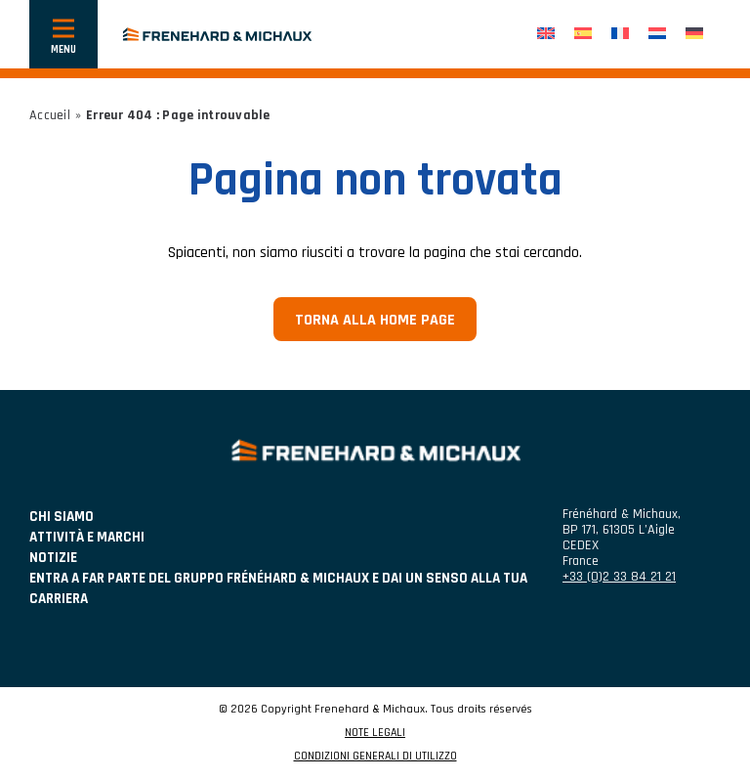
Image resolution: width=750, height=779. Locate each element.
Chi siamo (61, 516)
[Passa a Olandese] (657, 35)
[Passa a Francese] (620, 35)
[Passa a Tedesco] (694, 35)
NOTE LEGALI (375, 733)
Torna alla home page (375, 320)
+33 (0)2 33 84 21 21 (619, 576)
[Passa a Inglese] (545, 35)
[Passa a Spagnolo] (583, 35)
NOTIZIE (53, 557)
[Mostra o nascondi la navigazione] (63, 34)
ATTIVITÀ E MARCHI (87, 537)
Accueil (49, 115)
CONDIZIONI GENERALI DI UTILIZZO (375, 756)
